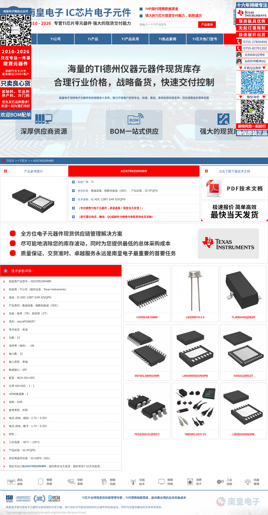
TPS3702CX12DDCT (146, 434)
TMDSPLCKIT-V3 (195, 434)
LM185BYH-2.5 (195, 317)
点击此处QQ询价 (255, 54)
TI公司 (55, 39)
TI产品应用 (130, 39)
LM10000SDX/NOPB (195, 375)
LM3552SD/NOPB (243, 434)
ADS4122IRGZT (243, 375)
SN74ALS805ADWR (146, 375)
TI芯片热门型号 (205, 39)
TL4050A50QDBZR (243, 317)
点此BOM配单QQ (255, 61)
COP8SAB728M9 (147, 317)
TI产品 (93, 39)
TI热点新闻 (167, 39)
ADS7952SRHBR (43, 160)
